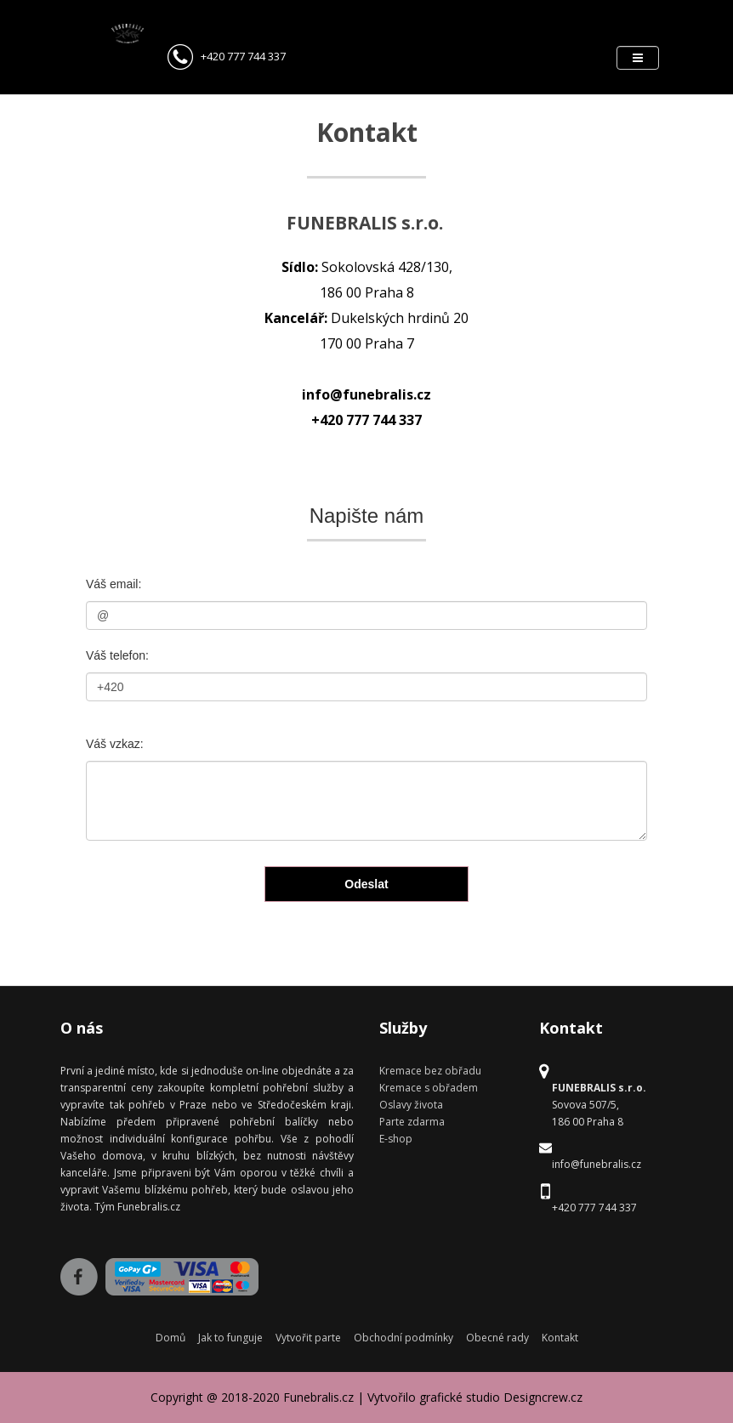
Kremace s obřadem (428, 1087)
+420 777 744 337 (227, 56)
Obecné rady (497, 1337)
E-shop (395, 1138)
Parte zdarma (412, 1121)
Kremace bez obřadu (430, 1070)
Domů (170, 1337)
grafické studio (459, 1397)
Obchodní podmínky (403, 1337)
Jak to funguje (230, 1337)
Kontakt (560, 1337)
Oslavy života (411, 1104)
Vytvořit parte (308, 1337)
